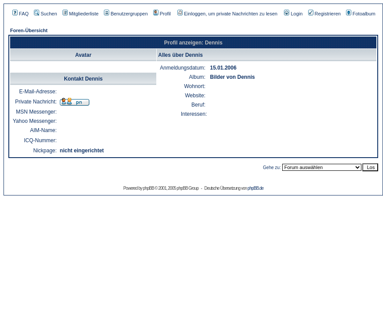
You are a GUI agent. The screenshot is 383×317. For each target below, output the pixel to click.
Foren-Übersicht (29, 30)
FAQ (20, 13)
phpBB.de (255, 188)
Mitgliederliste (81, 13)
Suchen (45, 13)
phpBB (148, 188)
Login (293, 13)
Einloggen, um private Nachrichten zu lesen (227, 13)
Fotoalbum (361, 13)
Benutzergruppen (125, 13)
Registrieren (324, 13)
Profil (162, 13)
